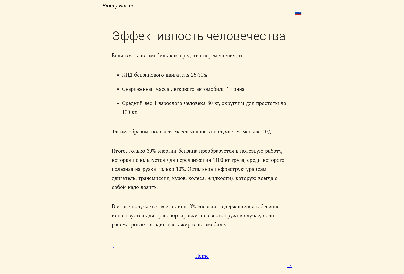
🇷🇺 (298, 13)
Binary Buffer (118, 5)
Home (202, 256)
